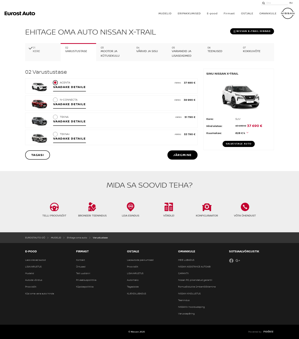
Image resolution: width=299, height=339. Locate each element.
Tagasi (37, 155)
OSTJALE (247, 13)
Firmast (229, 13)
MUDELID (165, 13)
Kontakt (80, 260)
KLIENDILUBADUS (136, 293)
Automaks (132, 280)
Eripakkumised (189, 13)
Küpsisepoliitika (84, 286)
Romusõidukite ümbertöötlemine (197, 286)
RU (291, 2)
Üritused (80, 266)
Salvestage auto (239, 143)
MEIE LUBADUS (186, 260)
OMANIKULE (267, 13)
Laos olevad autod (35, 260)
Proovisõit (30, 286)
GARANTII (183, 273)
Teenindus (184, 300)
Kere (36, 51)
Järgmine (182, 155)
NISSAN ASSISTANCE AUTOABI (194, 266)
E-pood (212, 13)
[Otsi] (263, 3)
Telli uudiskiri (83, 273)
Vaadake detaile (69, 87)
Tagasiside (133, 286)
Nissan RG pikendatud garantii (195, 280)
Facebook (231, 260)
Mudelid (29, 273)
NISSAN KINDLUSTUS (189, 293)
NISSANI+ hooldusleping (191, 306)
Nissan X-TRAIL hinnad (252, 31)
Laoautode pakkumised (140, 260)
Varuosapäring (186, 313)
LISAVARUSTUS (33, 266)
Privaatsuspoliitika (86, 280)
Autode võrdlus (33, 280)
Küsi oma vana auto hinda (39, 293)
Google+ (238, 260)
